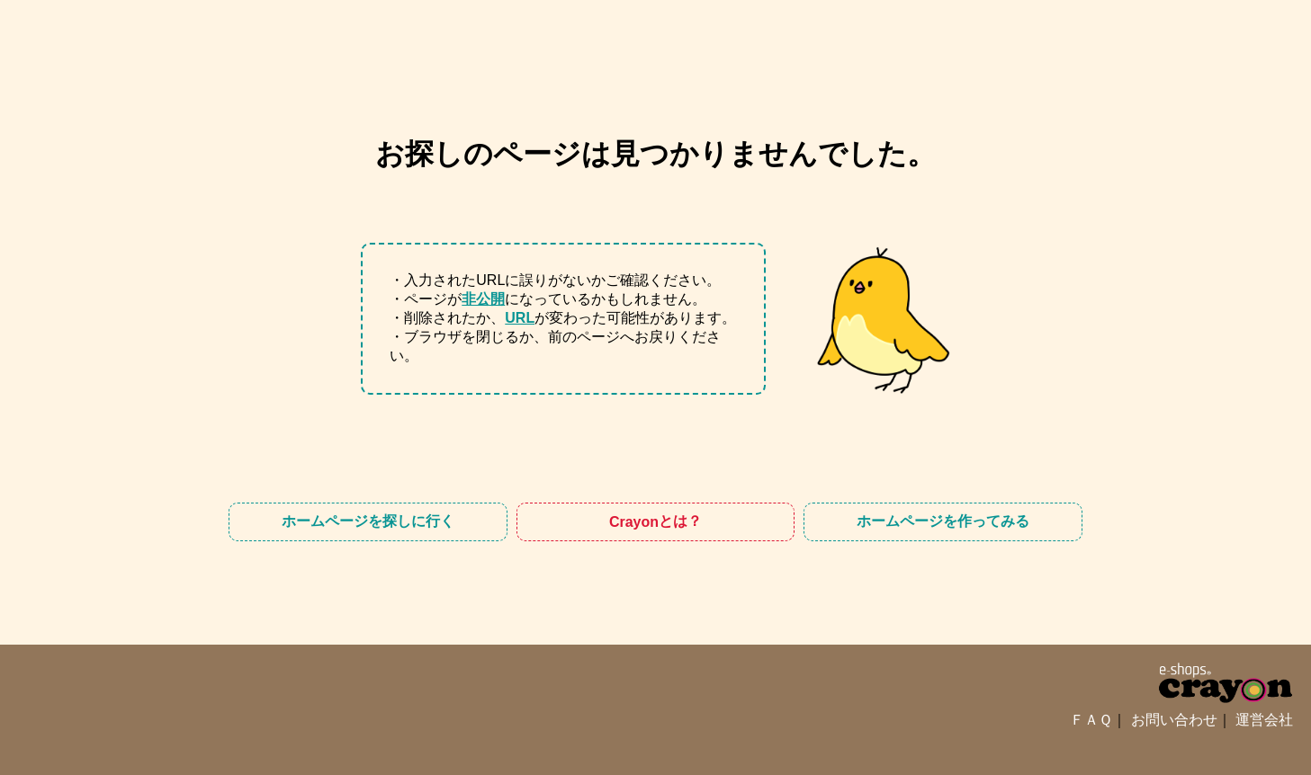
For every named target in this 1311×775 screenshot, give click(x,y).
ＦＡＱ (1091, 719)
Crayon (655, 521)
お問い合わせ (1174, 719)
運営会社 (1264, 719)
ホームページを (368, 521)
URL (519, 317)
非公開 (483, 299)
